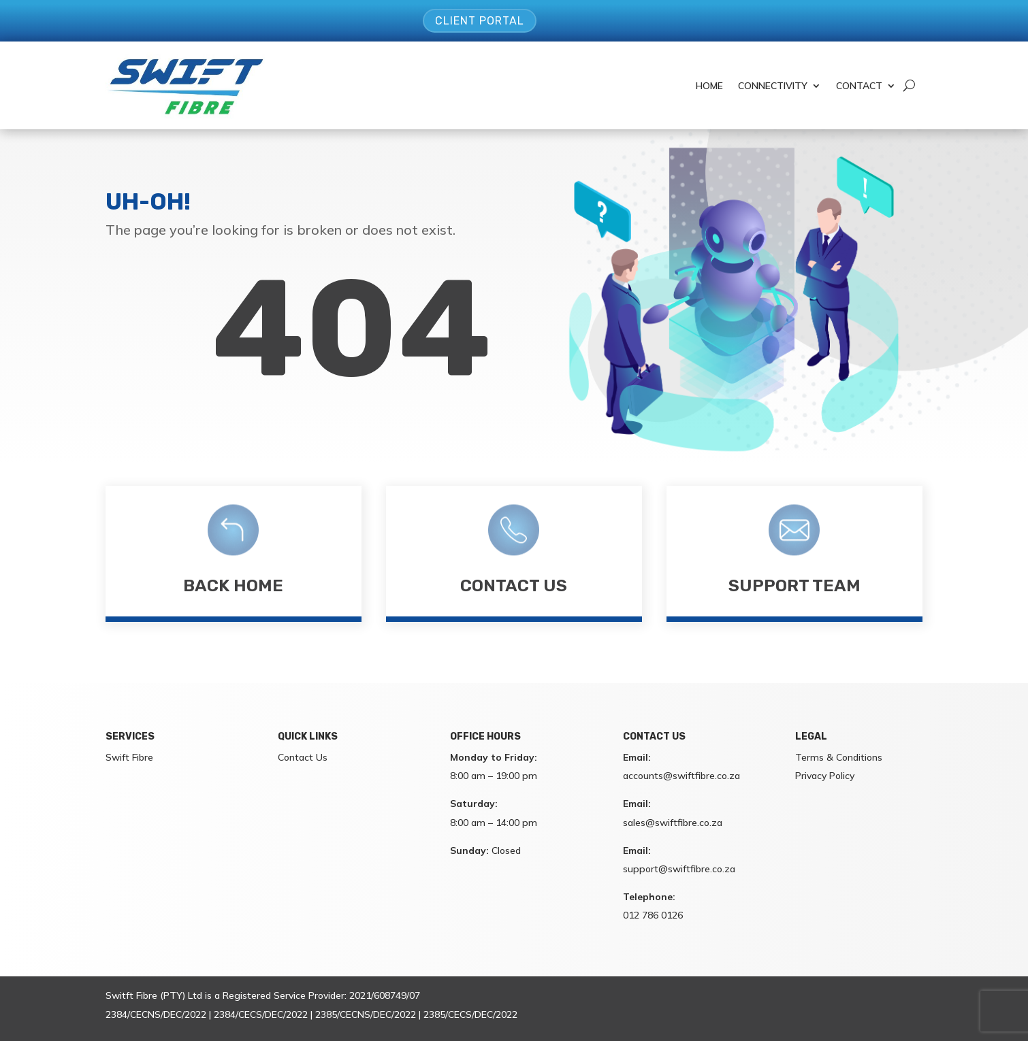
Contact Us (513, 585)
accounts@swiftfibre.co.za (681, 776)
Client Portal (479, 20)
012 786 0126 (653, 915)
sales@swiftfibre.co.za (672, 822)
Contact (859, 86)
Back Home (233, 585)
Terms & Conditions (838, 757)
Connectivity (772, 86)
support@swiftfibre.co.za (679, 869)
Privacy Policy (824, 776)
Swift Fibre (129, 757)
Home (709, 86)
